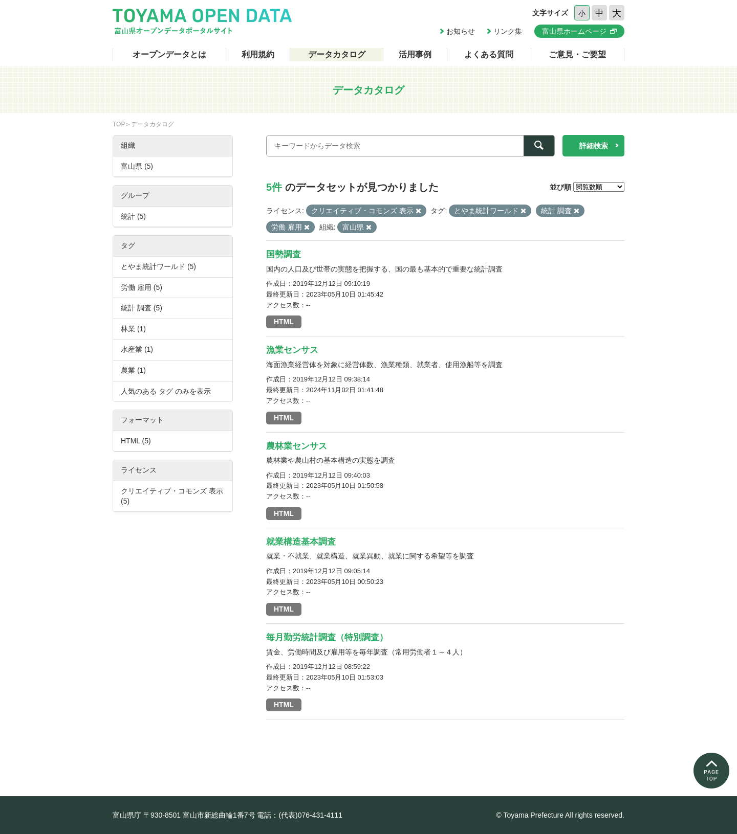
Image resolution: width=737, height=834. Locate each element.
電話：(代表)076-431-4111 (299, 815)
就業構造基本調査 (301, 542)
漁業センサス (292, 350)
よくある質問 (488, 54)
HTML (284, 322)
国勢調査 (283, 254)
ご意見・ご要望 (577, 54)
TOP (119, 124)
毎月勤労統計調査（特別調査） (327, 637)
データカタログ (336, 54)
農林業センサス (296, 446)
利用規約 (258, 54)
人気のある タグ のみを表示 (166, 391)
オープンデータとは (169, 54)
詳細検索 (593, 146)
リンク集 (507, 31)
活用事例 (415, 54)
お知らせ (460, 31)
